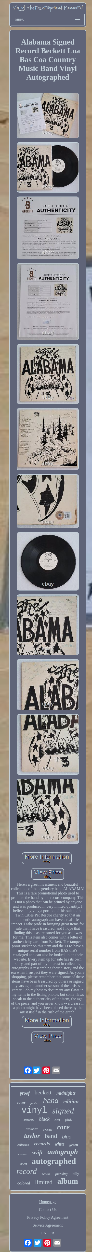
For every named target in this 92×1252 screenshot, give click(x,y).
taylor (32, 1135)
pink (68, 1119)
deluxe (46, 1174)
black (44, 1119)
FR (51, 1233)
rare (63, 1127)
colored (23, 1183)
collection (23, 1145)
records (42, 1144)
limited (44, 1182)
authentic (21, 1154)
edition (71, 1101)
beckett (43, 1092)
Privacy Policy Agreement (47, 1217)
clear (57, 1120)
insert (23, 1164)
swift (37, 1152)
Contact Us (48, 1209)
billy (76, 1174)
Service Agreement (48, 1225)
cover (21, 1102)
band (51, 1135)
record (26, 1171)
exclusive (32, 1129)
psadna (34, 1103)
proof (25, 1093)
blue (66, 1136)
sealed (29, 1119)
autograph (62, 1152)
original (47, 1129)
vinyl (34, 1110)
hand (50, 1100)
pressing (61, 1174)
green (73, 1145)
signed (63, 1110)
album (67, 1181)
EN (43, 1233)
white (60, 1144)
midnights (66, 1093)
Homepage (47, 1202)
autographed (54, 1161)
